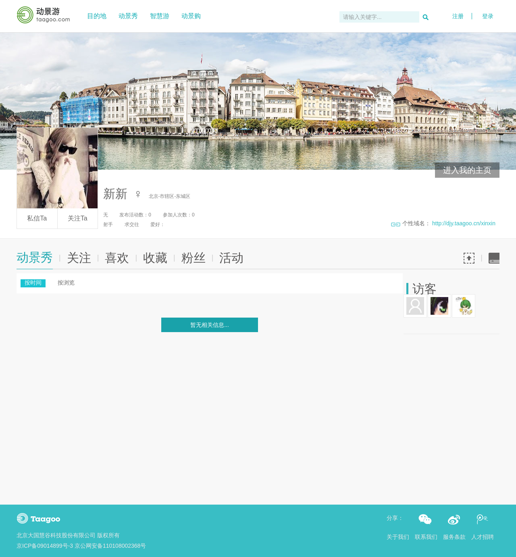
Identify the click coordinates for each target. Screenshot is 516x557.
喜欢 (117, 257)
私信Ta (37, 218)
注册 (458, 16)
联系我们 (426, 537)
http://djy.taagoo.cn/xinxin (463, 223)
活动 (231, 257)
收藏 (155, 257)
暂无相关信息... (209, 325)
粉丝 (193, 257)
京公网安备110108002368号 (110, 545)
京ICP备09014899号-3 (45, 545)
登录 (487, 5)
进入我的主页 (467, 170)
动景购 (191, 15)
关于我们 (398, 537)
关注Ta (77, 218)
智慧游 (159, 15)
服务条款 (454, 537)
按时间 (33, 282)
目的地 (96, 15)
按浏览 (66, 282)
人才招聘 (482, 537)
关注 (79, 257)
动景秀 (128, 15)
